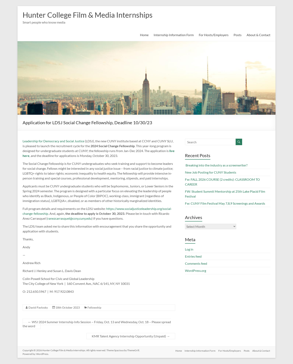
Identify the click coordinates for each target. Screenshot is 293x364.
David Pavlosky (38, 307)
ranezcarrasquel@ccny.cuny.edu (69, 218)
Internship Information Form (174, 35)
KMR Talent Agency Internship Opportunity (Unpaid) (131, 336)
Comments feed (196, 263)
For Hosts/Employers (213, 35)
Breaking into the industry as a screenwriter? (216, 165)
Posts (238, 35)
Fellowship (94, 307)
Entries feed (193, 256)
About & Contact (258, 35)
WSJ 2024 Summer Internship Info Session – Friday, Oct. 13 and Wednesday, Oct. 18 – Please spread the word (97, 324)
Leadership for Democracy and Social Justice (53, 141)
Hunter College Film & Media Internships (88, 14)
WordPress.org (195, 270)
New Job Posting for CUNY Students (210, 172)
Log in (189, 249)
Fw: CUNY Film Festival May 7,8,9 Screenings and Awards (225, 203)
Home (144, 35)
